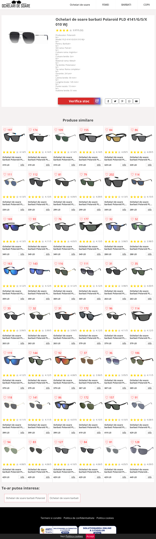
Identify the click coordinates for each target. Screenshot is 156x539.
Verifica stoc (84, 101)
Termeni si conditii (51, 518)
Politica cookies (105, 518)
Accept (90, 536)
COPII (147, 4)
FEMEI (105, 4)
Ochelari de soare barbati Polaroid (25, 498)
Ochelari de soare (80, 4)
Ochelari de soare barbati (64, 498)
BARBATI (126, 4)
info (22, 164)
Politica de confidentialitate (79, 518)
